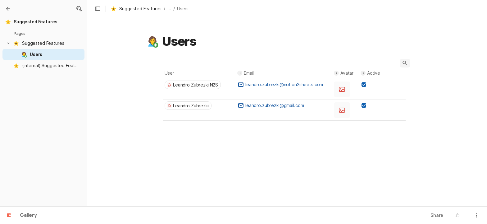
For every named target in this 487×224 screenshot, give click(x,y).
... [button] (169, 8)
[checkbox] (363, 85)
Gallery (28, 215)
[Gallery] (8, 8)
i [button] (239, 73)
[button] (79, 8)
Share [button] (436, 215)
